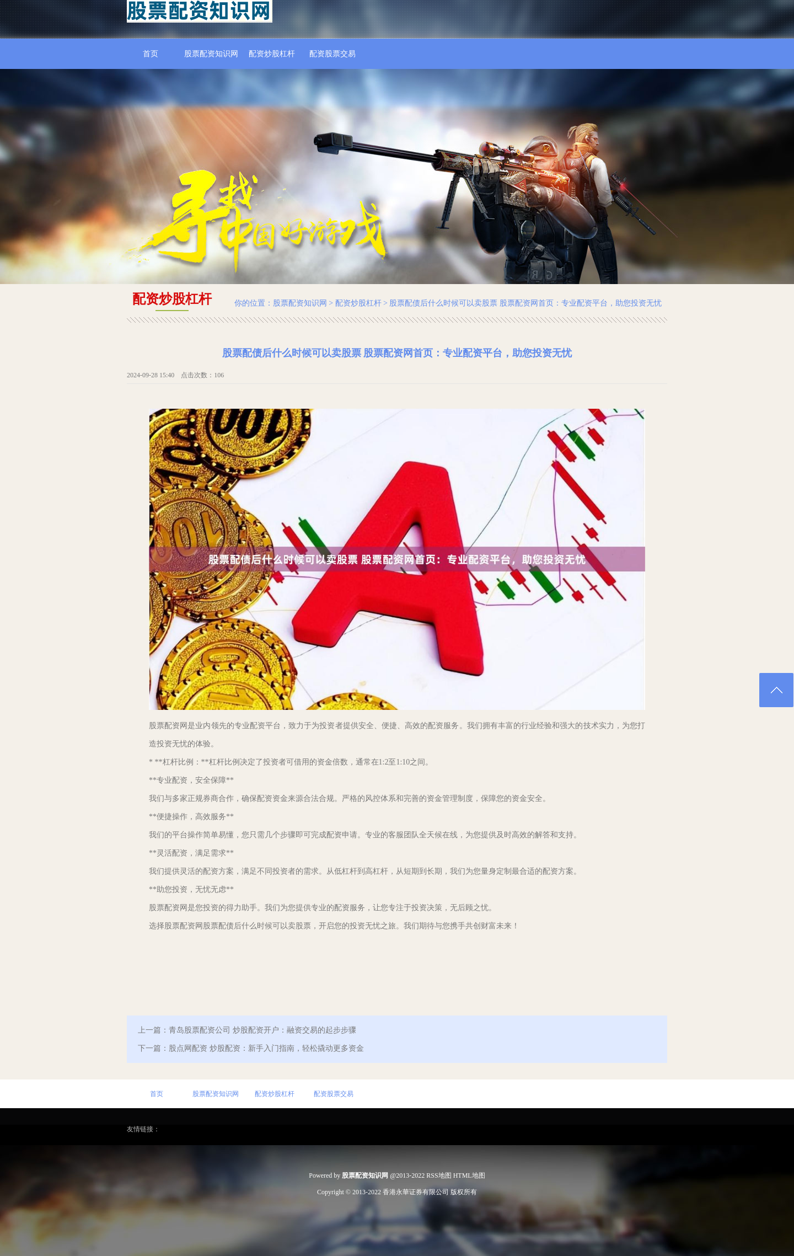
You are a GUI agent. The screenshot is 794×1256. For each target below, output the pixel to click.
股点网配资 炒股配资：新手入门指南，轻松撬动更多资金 (266, 1048)
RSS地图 (438, 1175)
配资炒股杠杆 (272, 54)
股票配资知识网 (211, 54)
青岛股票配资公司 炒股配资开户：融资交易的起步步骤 (262, 1030)
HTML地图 (469, 1175)
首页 (150, 54)
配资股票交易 (332, 54)
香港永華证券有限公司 (416, 1192)
